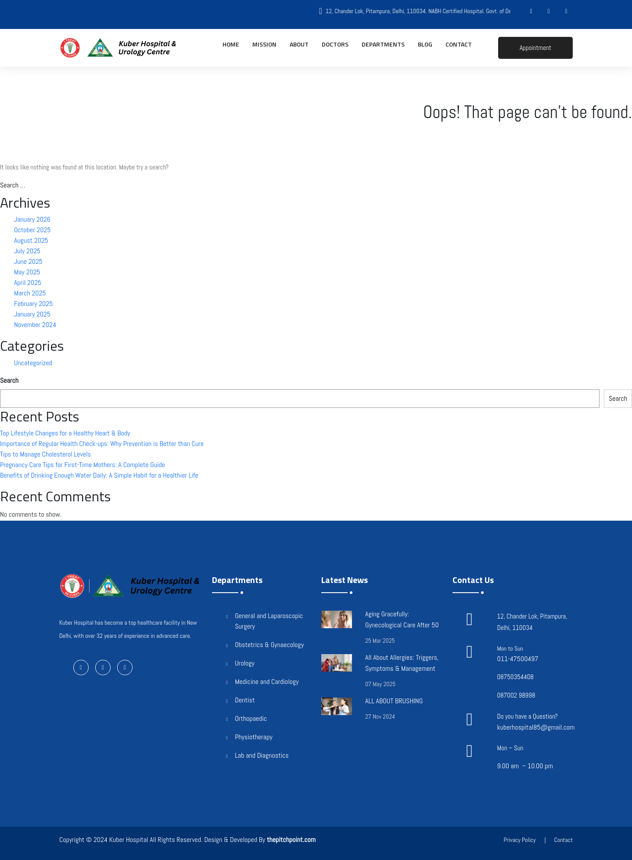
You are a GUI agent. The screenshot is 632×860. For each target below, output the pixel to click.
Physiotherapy (253, 736)
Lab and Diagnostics (261, 755)
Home (231, 44)
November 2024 (35, 324)
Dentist (245, 700)
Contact (458, 44)
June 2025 (28, 261)
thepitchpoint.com (291, 839)
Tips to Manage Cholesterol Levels (45, 454)
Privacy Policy (519, 840)
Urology (245, 663)
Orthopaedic (251, 718)
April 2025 (27, 282)
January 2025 (32, 314)
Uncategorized (33, 362)
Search (9, 380)
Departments (383, 44)
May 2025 (27, 272)
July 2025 (27, 250)
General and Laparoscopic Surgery (269, 621)
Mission (264, 44)
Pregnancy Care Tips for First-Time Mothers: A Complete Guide (82, 464)
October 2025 (32, 229)
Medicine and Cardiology (266, 681)
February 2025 (33, 303)
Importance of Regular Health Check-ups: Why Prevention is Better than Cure (102, 443)
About (299, 44)
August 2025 (31, 240)
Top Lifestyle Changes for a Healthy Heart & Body (65, 433)
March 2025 (30, 293)
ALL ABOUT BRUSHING (394, 700)
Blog (425, 44)
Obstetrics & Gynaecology (269, 644)
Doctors (335, 44)
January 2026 (32, 219)
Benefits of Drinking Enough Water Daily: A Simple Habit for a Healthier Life (99, 475)
